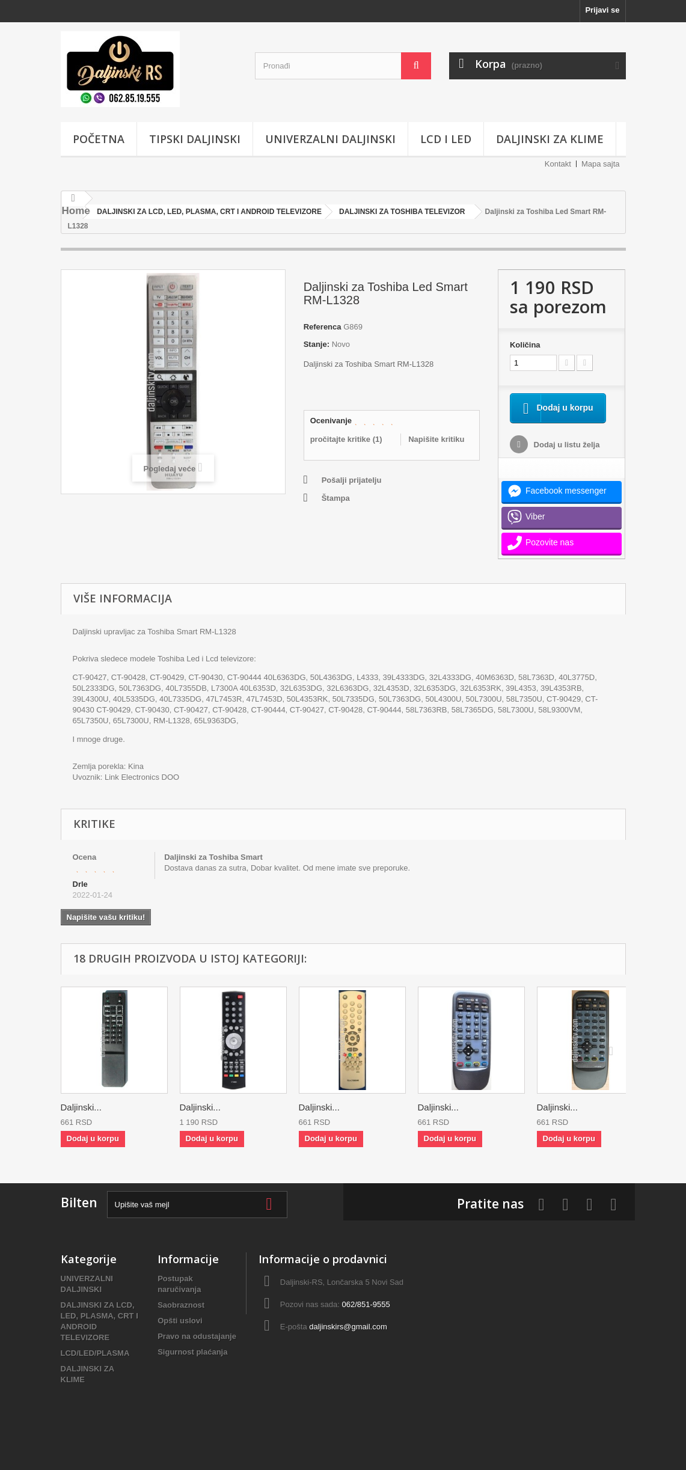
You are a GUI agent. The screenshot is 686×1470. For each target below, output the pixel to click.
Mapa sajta (600, 163)
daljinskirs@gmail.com (348, 1341)
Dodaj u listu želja (565, 459)
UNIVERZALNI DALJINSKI (330, 139)
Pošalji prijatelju (352, 480)
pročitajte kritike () (346, 439)
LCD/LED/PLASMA (95, 1367)
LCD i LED (445, 139)
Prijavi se (602, 9)
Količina (525, 344)
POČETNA (98, 139)
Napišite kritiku (436, 439)
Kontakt (558, 163)
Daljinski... (81, 1121)
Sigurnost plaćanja (192, 1366)
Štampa (336, 498)
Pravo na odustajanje (197, 1350)
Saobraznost (181, 1319)
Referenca (322, 326)
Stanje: (316, 344)
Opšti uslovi (180, 1335)
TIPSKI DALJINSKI (194, 139)
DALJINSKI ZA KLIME (550, 139)
